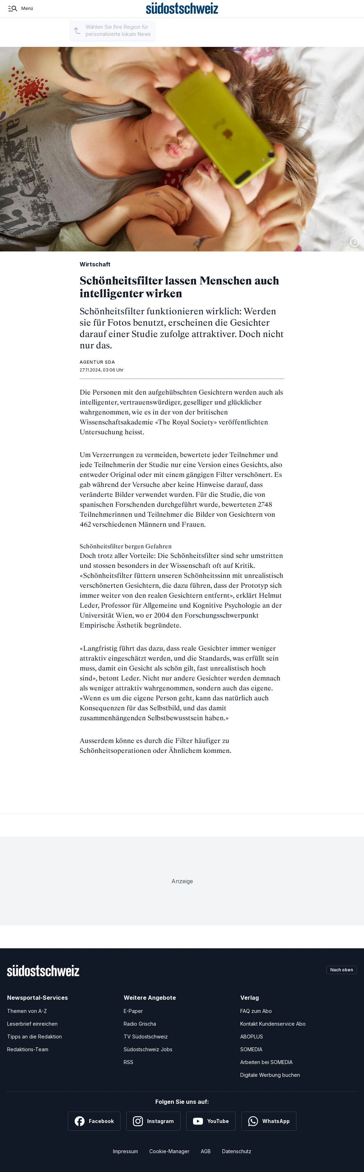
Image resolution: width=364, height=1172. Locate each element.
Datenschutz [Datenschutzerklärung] (236, 1151)
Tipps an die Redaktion (34, 1036)
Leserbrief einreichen (32, 1023)
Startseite (52, 40)
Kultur (237, 40)
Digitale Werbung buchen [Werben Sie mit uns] (270, 1074)
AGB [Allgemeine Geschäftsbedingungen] (206, 1151)
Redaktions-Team (27, 1049)
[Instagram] (153, 1120)
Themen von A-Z (27, 1011)
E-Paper (133, 1011)
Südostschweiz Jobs (148, 1049)
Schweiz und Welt (203, 40)
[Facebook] (94, 1120)
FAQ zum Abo (256, 1011)
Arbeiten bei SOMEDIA (266, 1062)
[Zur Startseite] (182, 17)
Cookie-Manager (169, 1151)
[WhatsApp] (268, 1120)
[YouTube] (211, 1120)
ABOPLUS (251, 1036)
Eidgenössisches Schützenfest (287, 40)
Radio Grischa (140, 1023)
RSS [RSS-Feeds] (128, 1062)
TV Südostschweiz (146, 1036)
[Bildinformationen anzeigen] (355, 242)
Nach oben (338, 970)
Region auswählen (106, 40)
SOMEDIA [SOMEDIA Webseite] (251, 1049)
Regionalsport (158, 40)
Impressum (125, 1151)
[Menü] (20, 17)
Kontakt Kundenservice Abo (273, 1023)
